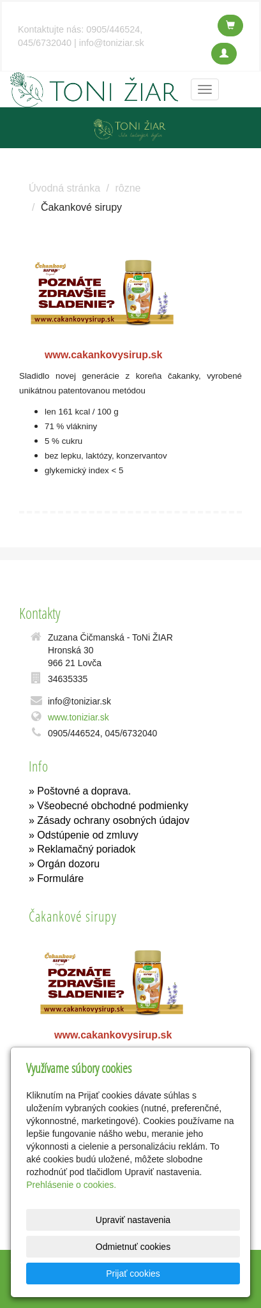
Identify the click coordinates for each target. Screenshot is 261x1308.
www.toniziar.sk (78, 717)
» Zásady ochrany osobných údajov (109, 820)
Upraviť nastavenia (133, 1220)
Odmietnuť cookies (133, 1247)
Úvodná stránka (64, 188)
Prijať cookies (133, 1273)
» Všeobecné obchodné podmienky (108, 805)
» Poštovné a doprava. (80, 791)
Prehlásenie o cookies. (71, 1185)
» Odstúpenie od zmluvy (83, 835)
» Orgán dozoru (64, 863)
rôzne (127, 188)
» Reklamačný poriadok (82, 849)
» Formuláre (56, 878)
